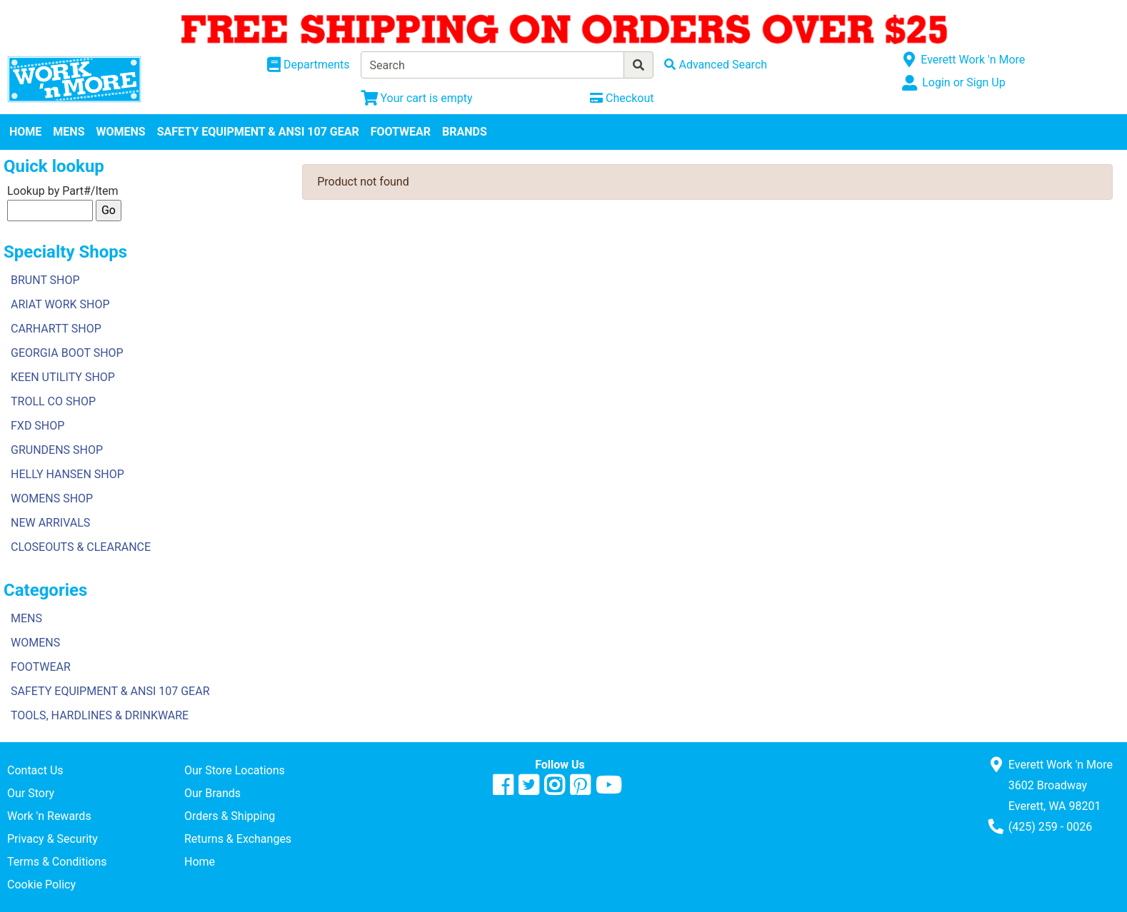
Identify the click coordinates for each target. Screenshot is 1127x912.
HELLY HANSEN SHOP (67, 474)
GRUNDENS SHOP (57, 450)
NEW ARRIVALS (50, 523)
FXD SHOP (37, 425)
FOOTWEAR (401, 131)
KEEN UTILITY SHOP (63, 377)
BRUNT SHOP (45, 280)
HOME (25, 131)
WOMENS (121, 131)
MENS (68, 131)
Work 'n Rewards (49, 816)
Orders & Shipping (229, 816)
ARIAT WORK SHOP (60, 304)
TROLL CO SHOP (53, 401)
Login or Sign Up (963, 82)
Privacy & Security (52, 839)
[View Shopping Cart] (417, 98)
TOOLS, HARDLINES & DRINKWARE (100, 715)
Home (199, 861)
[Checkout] (621, 98)
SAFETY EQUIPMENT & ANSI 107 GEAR (258, 131)
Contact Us (35, 770)
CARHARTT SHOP (56, 328)
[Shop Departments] (308, 65)
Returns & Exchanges (237, 839)
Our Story (30, 793)
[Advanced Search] (715, 64)
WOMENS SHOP (52, 498)
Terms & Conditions (57, 861)
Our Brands (212, 793)
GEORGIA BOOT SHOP (67, 353)
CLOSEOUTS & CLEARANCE (81, 547)
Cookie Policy (41, 884)
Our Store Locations (234, 770)
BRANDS (464, 131)
